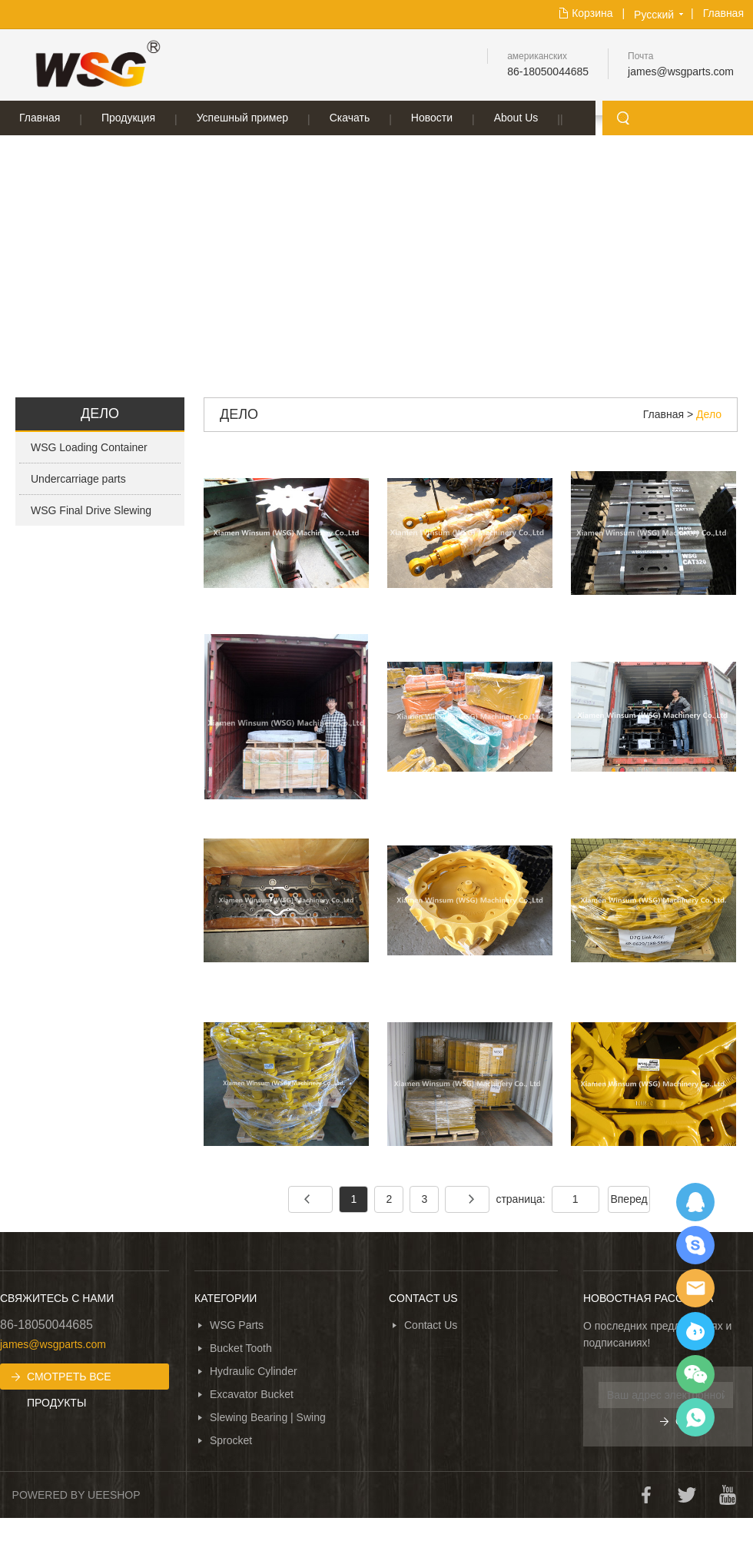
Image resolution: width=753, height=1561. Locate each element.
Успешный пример (242, 117)
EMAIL (695, 1288)
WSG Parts (237, 1325)
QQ (695, 1202)
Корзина (592, 13)
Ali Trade (695, 1331)
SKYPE (695, 1245)
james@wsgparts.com (681, 71)
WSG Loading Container (89, 447)
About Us (516, 117)
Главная (723, 13)
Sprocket (231, 1440)
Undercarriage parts (78, 479)
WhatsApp (695, 1417)
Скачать (350, 117)
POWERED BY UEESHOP (76, 1495)
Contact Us (430, 1325)
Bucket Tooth (241, 1348)
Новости (432, 117)
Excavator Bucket (252, 1394)
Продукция (128, 117)
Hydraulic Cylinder (253, 1371)
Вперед (628, 1199)
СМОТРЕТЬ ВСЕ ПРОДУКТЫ (69, 1380)
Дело (708, 414)
